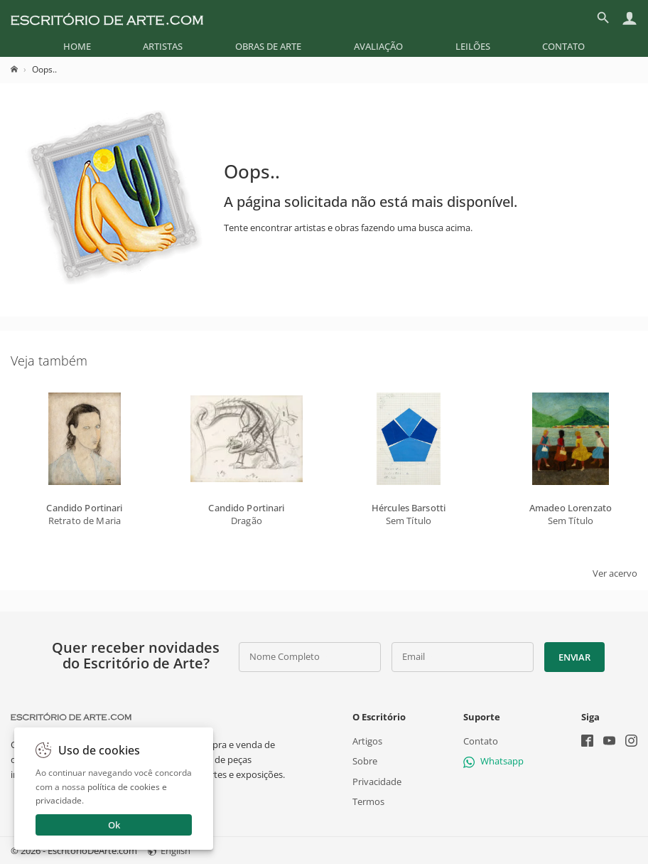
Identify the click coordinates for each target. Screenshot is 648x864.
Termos (368, 800)
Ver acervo (615, 573)
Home (77, 46)
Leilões (472, 46)
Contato (563, 46)
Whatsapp (493, 760)
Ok (114, 824)
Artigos (367, 741)
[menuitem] (77, 46)
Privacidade (376, 780)
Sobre (364, 760)
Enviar (574, 657)
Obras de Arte (268, 46)
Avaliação (378, 46)
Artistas (163, 46)
